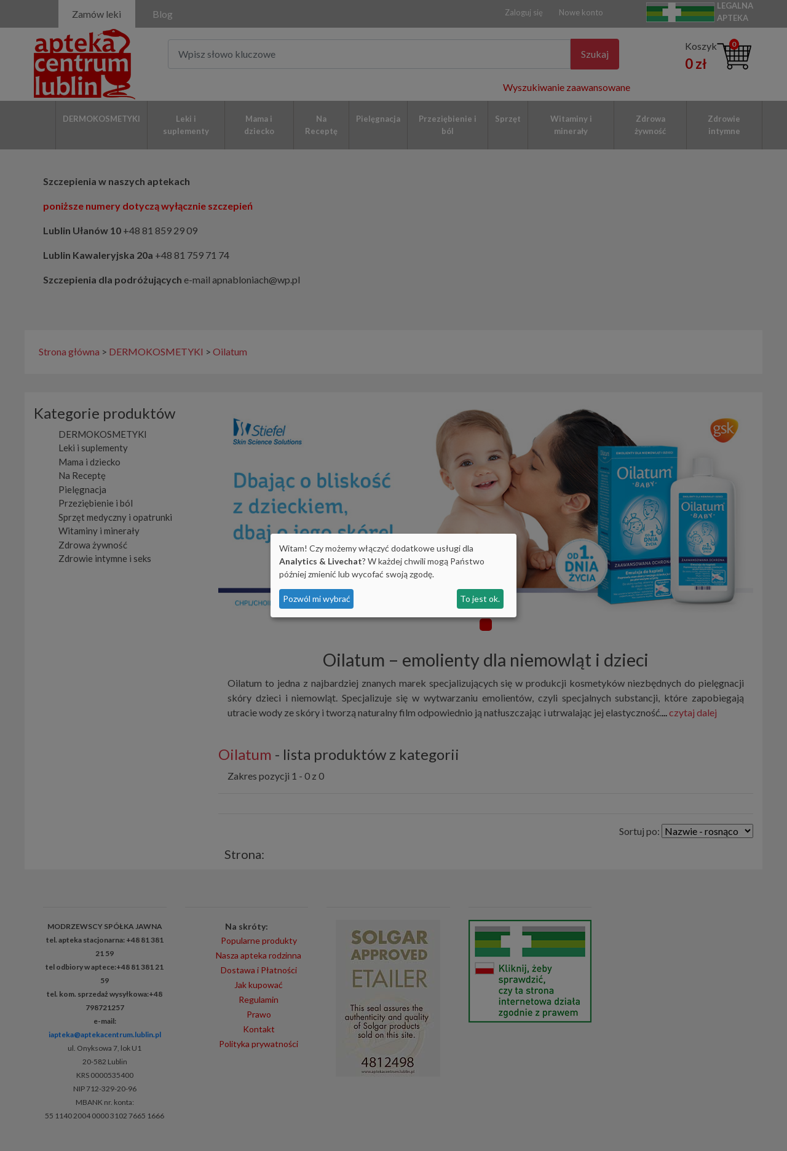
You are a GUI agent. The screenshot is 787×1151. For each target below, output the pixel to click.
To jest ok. (480, 598)
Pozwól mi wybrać (316, 598)
